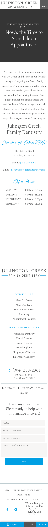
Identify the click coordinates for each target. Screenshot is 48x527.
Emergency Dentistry (24, 357)
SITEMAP (12, 499)
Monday (11, 190)
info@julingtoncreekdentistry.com (28, 170)
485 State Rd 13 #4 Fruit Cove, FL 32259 (24, 377)
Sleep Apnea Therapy (24, 352)
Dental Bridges (24, 343)
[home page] (19, 4)
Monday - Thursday (17, 388)
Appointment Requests (24, 319)
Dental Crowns (24, 338)
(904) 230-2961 (28, 163)
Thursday (12, 204)
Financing (24, 314)
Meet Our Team (24, 305)
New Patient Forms (24, 310)
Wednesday (13, 199)
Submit (24, 461)
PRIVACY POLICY (31, 499)
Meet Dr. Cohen (24, 300)
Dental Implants (24, 348)
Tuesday (11, 195)
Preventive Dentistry (23, 334)
